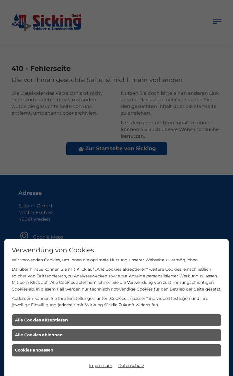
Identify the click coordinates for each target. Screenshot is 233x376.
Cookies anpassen (34, 350)
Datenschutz (131, 365)
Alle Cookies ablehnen (39, 334)
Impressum (100, 365)
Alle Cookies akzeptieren (41, 320)
